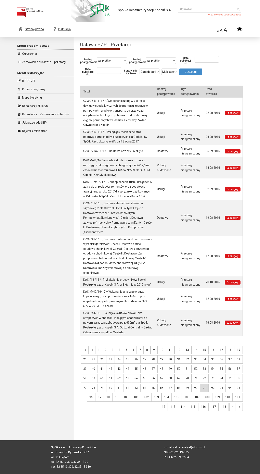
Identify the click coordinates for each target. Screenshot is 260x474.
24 (119, 359)
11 (170, 349)
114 (183, 406)
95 (238, 387)
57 (238, 368)
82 (127, 387)
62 (119, 378)
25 (127, 359)
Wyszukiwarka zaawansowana (224, 14)
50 (178, 368)
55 (221, 368)
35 (212, 359)
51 (187, 368)
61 (110, 378)
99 (116, 397)
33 (195, 359)
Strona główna (31, 29)
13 (187, 349)
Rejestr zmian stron (32, 131)
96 (91, 397)
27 (144, 359)
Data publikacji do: (87, 72)
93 (221, 387)
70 (187, 378)
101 (136, 397)
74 (221, 378)
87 (170, 387)
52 (195, 368)
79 (102, 387)
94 (230, 387)
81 (119, 387)
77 (85, 387)
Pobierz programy (31, 89)
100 (126, 397)
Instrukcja (62, 29)
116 (203, 406)
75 (230, 378)
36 (221, 359)
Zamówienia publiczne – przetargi (41, 62)
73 (212, 378)
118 (223, 406)
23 (110, 359)
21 (93, 359)
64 (136, 378)
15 (204, 349)
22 (102, 359)
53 (204, 368)
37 (230, 359)
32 (187, 359)
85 (153, 387)
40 (93, 368)
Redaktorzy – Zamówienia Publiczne (43, 114)
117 (213, 406)
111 (237, 397)
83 (136, 387)
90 (195, 387)
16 (212, 349)
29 (161, 359)
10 (161, 349)
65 (144, 378)
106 (186, 397)
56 (230, 368)
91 (204, 387)
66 (153, 378)
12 (178, 349)
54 (212, 368)
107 (197, 397)
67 (161, 378)
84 (144, 387)
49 (170, 368)
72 (204, 378)
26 (136, 359)
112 (162, 406)
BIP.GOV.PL (26, 81)
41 (102, 368)
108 (207, 397)
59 (93, 378)
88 (178, 387)
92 (212, 387)
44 (127, 368)
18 (230, 349)
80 (110, 387)
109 (217, 397)
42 (110, 368)
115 (193, 406)
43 (119, 368)
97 (99, 397)
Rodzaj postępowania (88, 61)
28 (153, 359)
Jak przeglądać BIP (32, 122)
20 (85, 359)
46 (144, 368)
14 (195, 349)
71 (195, 378)
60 (102, 378)
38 (238, 359)
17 (221, 349)
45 (136, 368)
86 (161, 387)
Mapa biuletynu (29, 97)
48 (161, 368)
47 (153, 368)
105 (176, 397)
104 (166, 397)
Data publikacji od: (185, 61)
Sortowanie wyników (130, 72)
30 (170, 359)
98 (108, 397)
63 (127, 378)
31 (178, 359)
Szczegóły (232, 113)
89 (187, 387)
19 (238, 349)
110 (227, 397)
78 (93, 387)
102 (146, 397)
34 (204, 359)
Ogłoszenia (27, 53)
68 (170, 378)
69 (178, 378)
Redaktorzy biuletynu (33, 106)
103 (156, 397)
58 (85, 378)
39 (85, 368)
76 (238, 378)
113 (172, 406)
